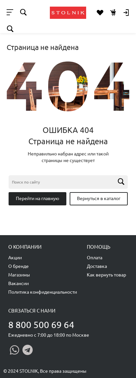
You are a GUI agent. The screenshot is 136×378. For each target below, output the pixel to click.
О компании (25, 247)
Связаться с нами (31, 311)
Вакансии (18, 283)
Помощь (98, 247)
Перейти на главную (37, 198)
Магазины (19, 274)
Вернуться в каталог (98, 198)
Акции (15, 257)
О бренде (18, 266)
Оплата (94, 257)
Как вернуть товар (106, 274)
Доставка (97, 266)
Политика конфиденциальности (42, 292)
